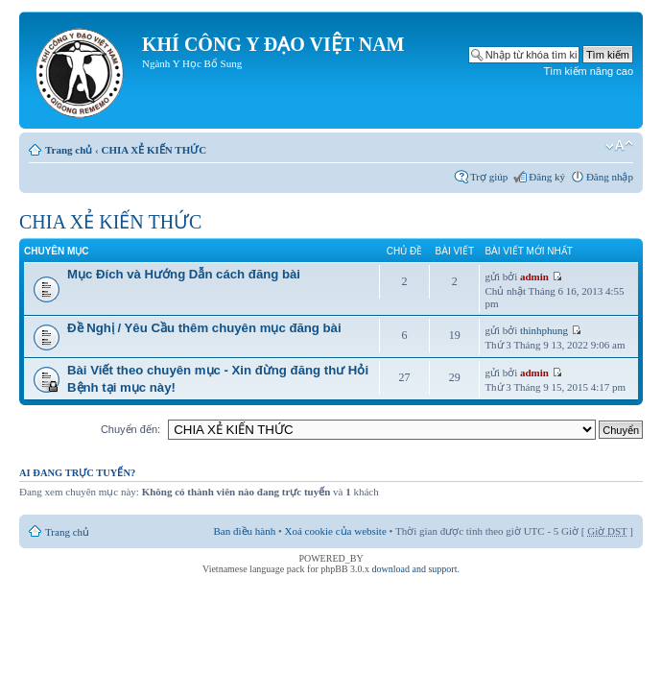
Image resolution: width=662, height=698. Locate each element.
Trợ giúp (489, 176)
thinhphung (544, 330)
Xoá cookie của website (336, 531)
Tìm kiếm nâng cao (588, 71)
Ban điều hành (245, 531)
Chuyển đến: (130, 429)
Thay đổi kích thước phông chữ (619, 146)
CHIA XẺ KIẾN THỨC (153, 150)
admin (534, 276)
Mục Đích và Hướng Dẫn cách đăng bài (183, 274)
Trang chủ (68, 150)
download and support (415, 569)
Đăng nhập (609, 176)
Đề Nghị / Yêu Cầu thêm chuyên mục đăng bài (204, 328)
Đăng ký (547, 176)
